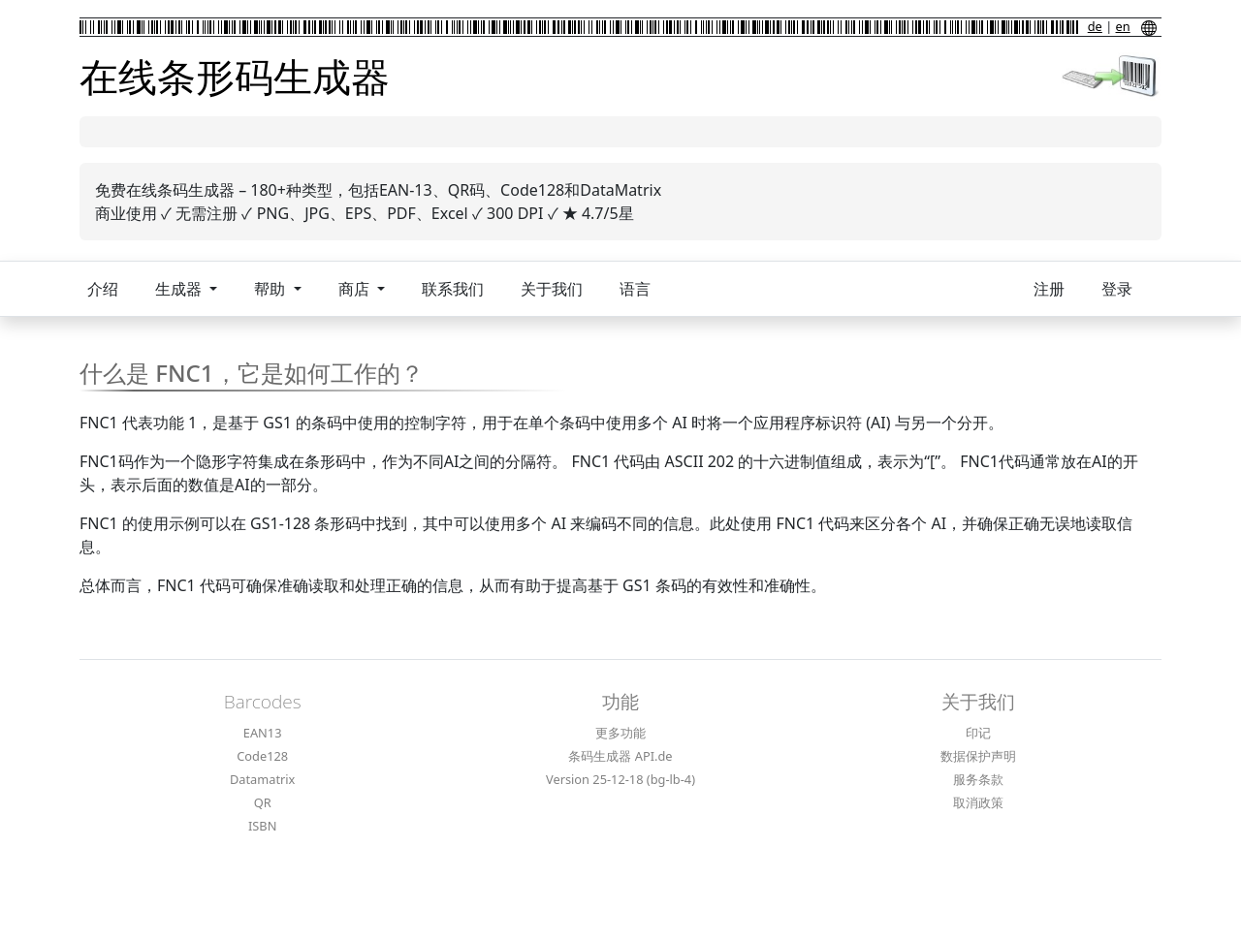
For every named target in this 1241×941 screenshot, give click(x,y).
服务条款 (978, 779)
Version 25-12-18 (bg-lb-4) (620, 779)
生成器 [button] (180, 288)
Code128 (262, 756)
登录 (1116, 288)
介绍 (102, 288)
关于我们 (552, 288)
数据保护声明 (978, 756)
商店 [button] (355, 288)
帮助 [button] (271, 288)
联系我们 (453, 288)
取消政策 (978, 802)
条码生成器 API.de (620, 756)
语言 (635, 288)
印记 (978, 732)
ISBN (262, 825)
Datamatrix (262, 779)
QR (262, 802)
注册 (1049, 288)
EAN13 (262, 732)
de (1095, 26)
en (1123, 26)
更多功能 (620, 732)
